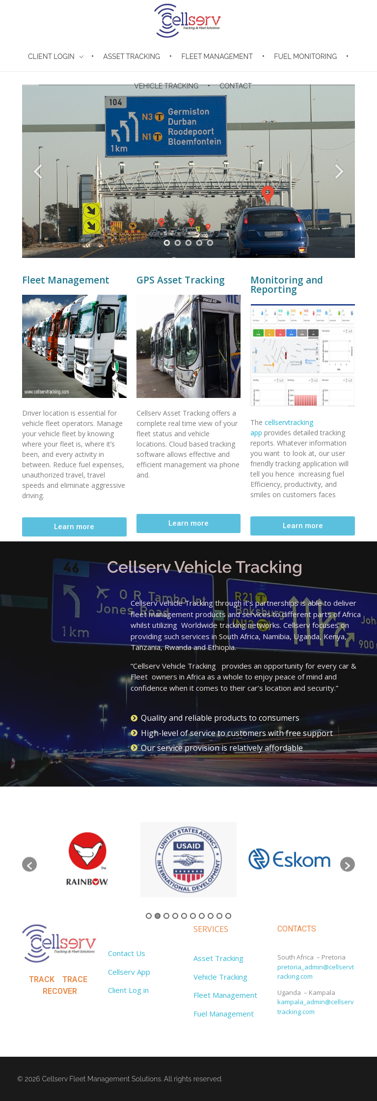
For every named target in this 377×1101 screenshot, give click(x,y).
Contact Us (126, 953)
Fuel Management (223, 1013)
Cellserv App (129, 972)
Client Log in (128, 990)
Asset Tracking (218, 958)
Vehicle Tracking (220, 977)
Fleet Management (225, 995)
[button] (74, 526)
